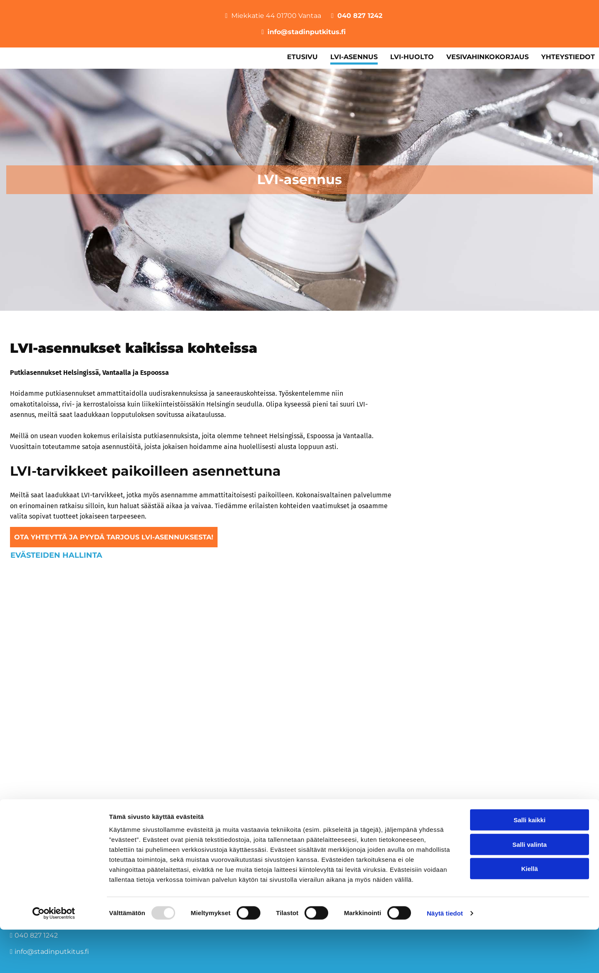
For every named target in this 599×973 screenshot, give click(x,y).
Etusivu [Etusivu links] (302, 57)
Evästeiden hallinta (56, 555)
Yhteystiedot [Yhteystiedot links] (568, 57)
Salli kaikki (530, 863)
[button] (114, 537)
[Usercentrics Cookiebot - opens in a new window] (53, 957)
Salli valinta (529, 887)
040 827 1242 (359, 16)
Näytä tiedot (445, 956)
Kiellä (529, 912)
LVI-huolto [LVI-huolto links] (412, 57)
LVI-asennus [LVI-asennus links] (354, 57)
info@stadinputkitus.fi (306, 32)
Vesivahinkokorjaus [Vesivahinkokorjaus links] (487, 57)
